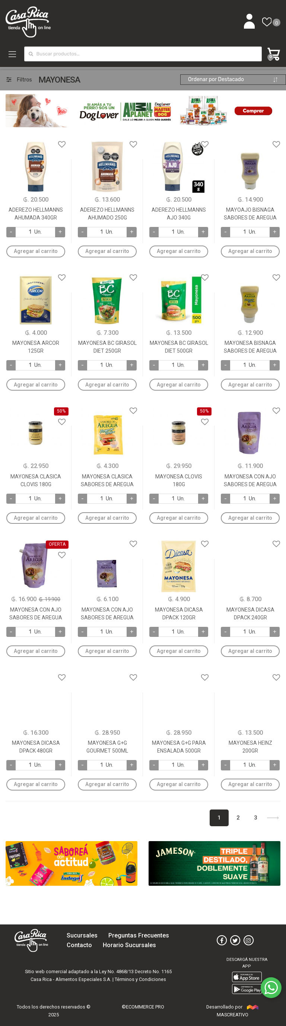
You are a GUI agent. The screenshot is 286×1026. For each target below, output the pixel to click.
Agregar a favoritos (36, 139)
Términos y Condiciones (140, 979)
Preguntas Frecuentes (138, 935)
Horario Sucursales (129, 945)
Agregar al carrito (36, 251)
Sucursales (82, 935)
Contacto (79, 945)
